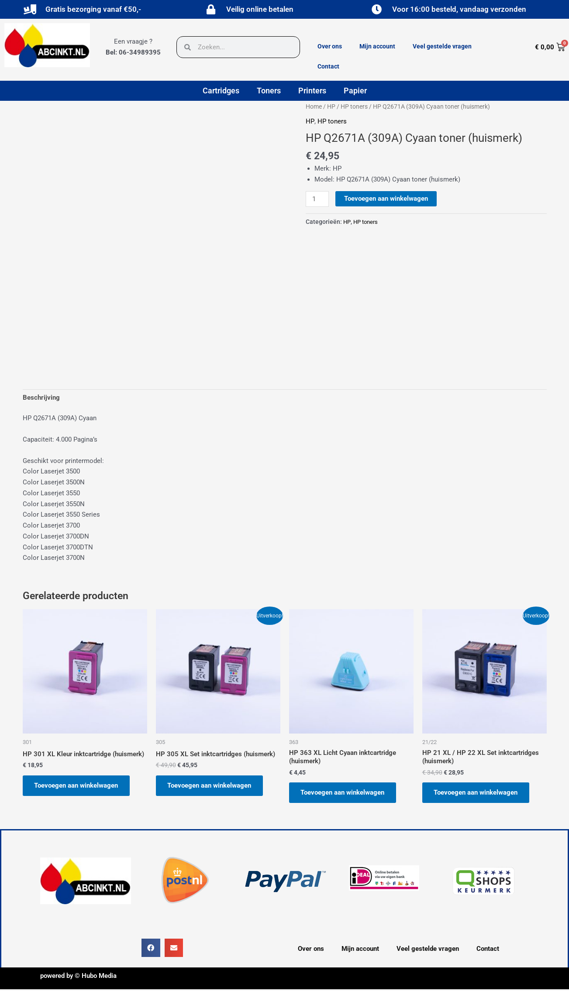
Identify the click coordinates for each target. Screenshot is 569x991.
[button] (150, 949)
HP (331, 106)
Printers (312, 90)
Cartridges (221, 90)
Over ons (329, 46)
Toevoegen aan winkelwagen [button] (78, 786)
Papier (355, 90)
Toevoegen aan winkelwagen (386, 198)
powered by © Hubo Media (78, 977)
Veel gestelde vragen (442, 46)
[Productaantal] (317, 199)
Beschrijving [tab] (41, 398)
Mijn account (377, 46)
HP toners (354, 106)
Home (314, 106)
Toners (269, 90)
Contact (328, 66)
